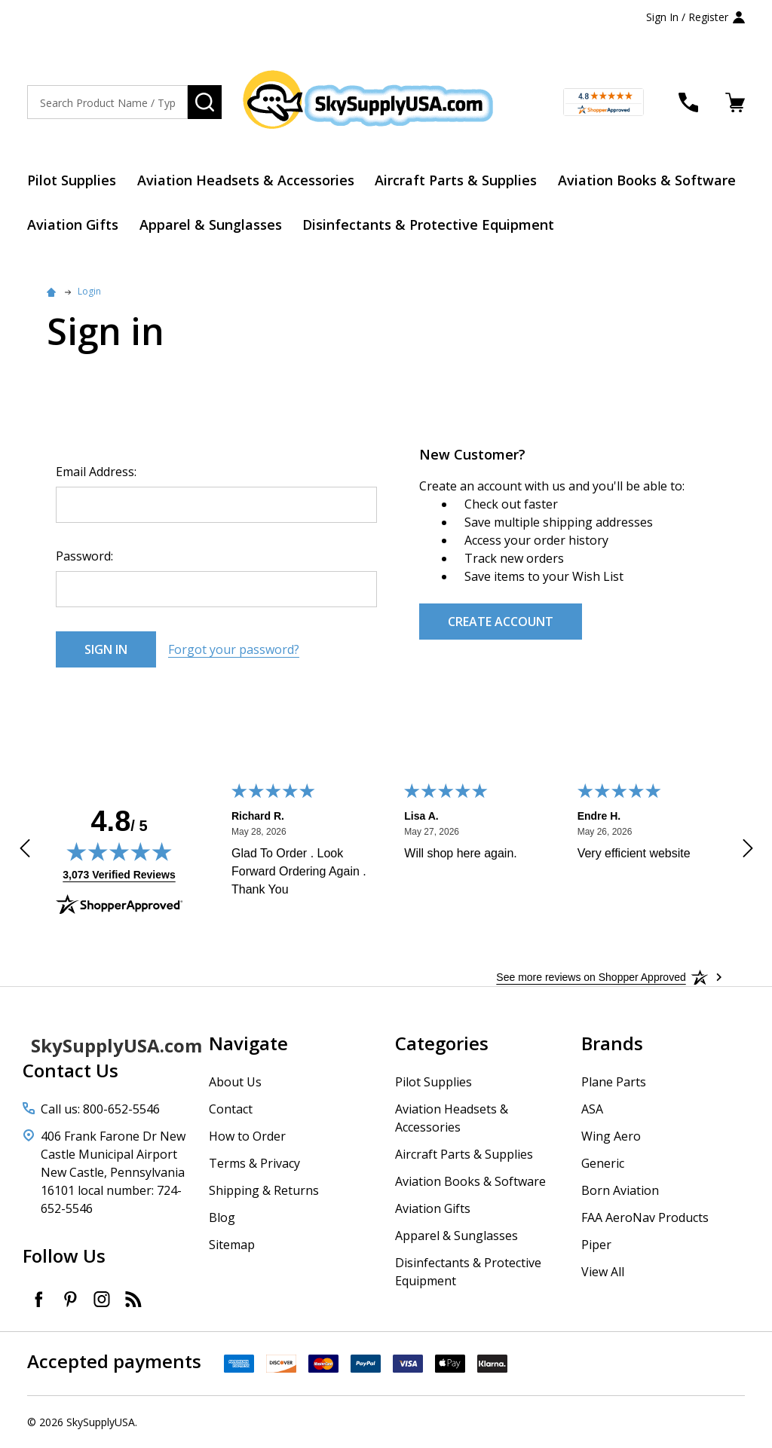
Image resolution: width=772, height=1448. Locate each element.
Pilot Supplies (71, 180)
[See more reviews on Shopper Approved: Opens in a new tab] (590, 977)
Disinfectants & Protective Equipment (429, 224)
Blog (222, 1217)
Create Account (500, 621)
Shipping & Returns (264, 1190)
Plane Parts (613, 1082)
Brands (612, 1043)
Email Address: (96, 471)
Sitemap (232, 1244)
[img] (119, 851)
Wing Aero (611, 1136)
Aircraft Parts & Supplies (456, 180)
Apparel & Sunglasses (210, 224)
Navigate (248, 1043)
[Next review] (747, 850)
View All (602, 1271)
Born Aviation (620, 1190)
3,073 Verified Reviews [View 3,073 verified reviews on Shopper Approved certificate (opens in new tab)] (119, 874)
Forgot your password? (233, 649)
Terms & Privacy (254, 1163)
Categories (442, 1043)
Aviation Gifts (72, 224)
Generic (602, 1163)
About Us (235, 1082)
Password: (84, 556)
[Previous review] (24, 850)
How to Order (247, 1136)
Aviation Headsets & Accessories (245, 180)
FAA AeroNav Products (645, 1217)
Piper (596, 1244)
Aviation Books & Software (648, 180)
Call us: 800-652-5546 (100, 1109)
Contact (231, 1109)
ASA (592, 1109)
